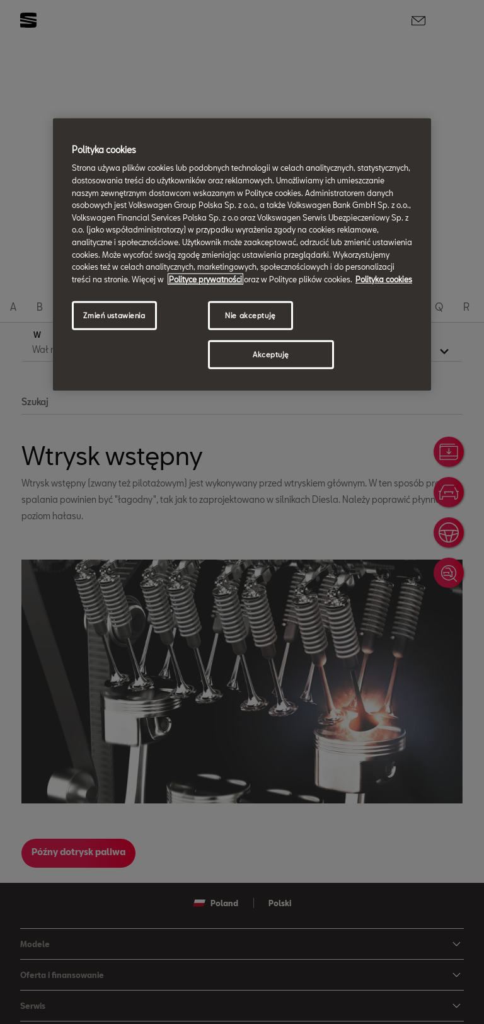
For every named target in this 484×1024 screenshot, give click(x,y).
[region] (242, 254)
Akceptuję (271, 354)
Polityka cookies (383, 278)
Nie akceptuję (250, 315)
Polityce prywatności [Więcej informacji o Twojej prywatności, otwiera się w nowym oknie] (205, 278)
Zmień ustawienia (114, 315)
